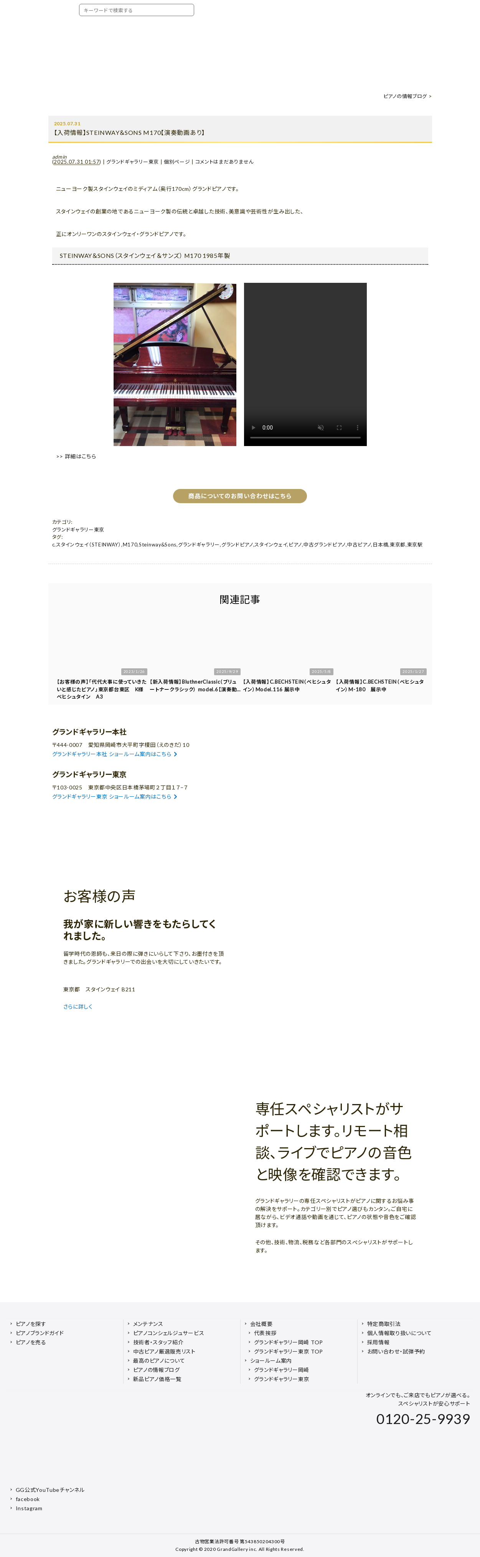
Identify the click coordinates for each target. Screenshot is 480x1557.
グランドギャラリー (199, 544)
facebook (28, 1499)
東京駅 (415, 544)
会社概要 (261, 1324)
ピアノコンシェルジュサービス (169, 1333)
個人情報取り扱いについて (399, 1333)
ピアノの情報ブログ (405, 96)
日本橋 (380, 544)
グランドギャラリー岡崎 (282, 1370)
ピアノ (295, 544)
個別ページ (177, 162)
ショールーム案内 (271, 1360)
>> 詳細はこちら (76, 456)
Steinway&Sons (157, 544)
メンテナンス (148, 1324)
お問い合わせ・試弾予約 (396, 1351)
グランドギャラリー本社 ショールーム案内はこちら (115, 754)
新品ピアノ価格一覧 (157, 1379)
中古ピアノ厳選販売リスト (164, 1351)
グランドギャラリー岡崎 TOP (288, 1342)
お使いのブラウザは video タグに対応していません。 (305, 364)
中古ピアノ (359, 544)
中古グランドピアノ (325, 544)
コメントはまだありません (224, 162)
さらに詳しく (79, 1006)
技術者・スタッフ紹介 (158, 1342)
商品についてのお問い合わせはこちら (240, 495)
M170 (130, 544)
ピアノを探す (31, 1324)
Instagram (29, 1508)
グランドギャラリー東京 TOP (288, 1351)
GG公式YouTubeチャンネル (50, 1489)
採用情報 (378, 1342)
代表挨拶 (265, 1333)
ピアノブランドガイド (40, 1333)
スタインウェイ (270, 544)
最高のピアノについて (159, 1360)
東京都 (398, 544)
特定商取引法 (384, 1324)
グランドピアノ (237, 544)
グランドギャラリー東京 (132, 162)
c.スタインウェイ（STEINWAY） (86, 544)
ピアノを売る (31, 1342)
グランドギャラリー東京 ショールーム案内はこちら (115, 796)
